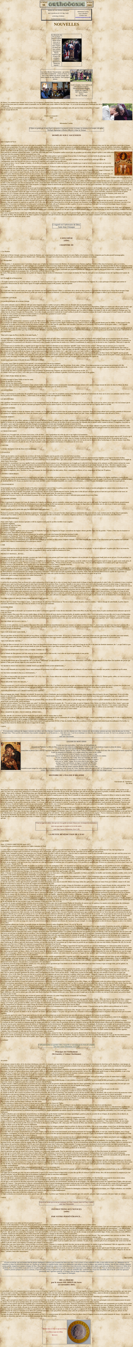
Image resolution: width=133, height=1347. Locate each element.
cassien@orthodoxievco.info (83, 17)
